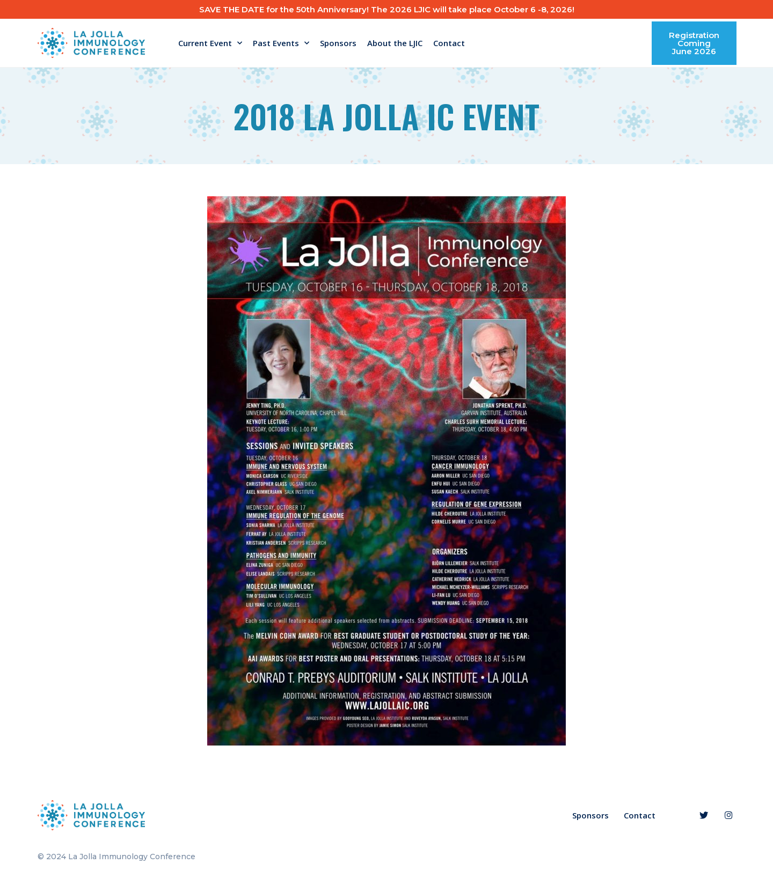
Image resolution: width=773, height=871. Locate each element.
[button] (694, 43)
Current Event (210, 43)
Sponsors (338, 43)
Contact (449, 43)
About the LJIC (394, 43)
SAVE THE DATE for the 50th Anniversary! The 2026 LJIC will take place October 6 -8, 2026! (386, 9)
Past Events (281, 43)
